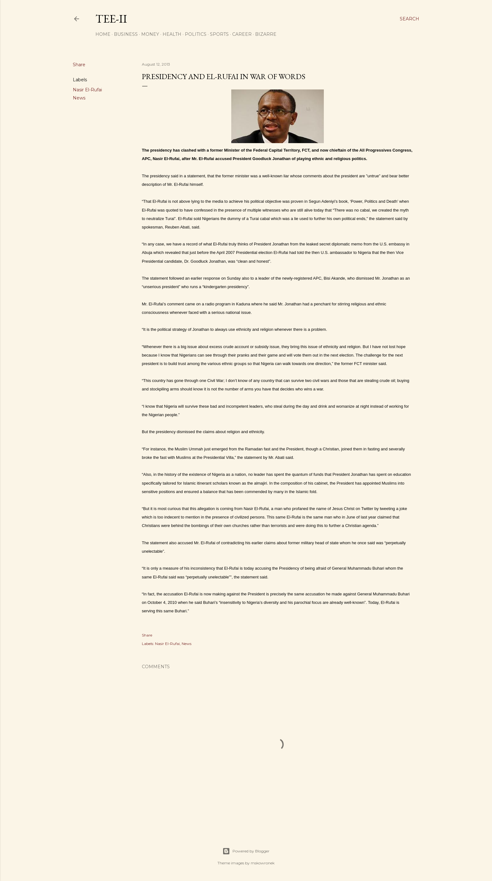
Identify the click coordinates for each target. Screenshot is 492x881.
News (79, 98)
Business (126, 34)
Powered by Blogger (246, 851)
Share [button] (79, 64)
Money (150, 34)
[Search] (409, 18)
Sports (219, 34)
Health (172, 34)
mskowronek (263, 863)
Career (242, 34)
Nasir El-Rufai (87, 90)
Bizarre (265, 34)
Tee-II (111, 18)
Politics (195, 34)
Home (102, 34)
